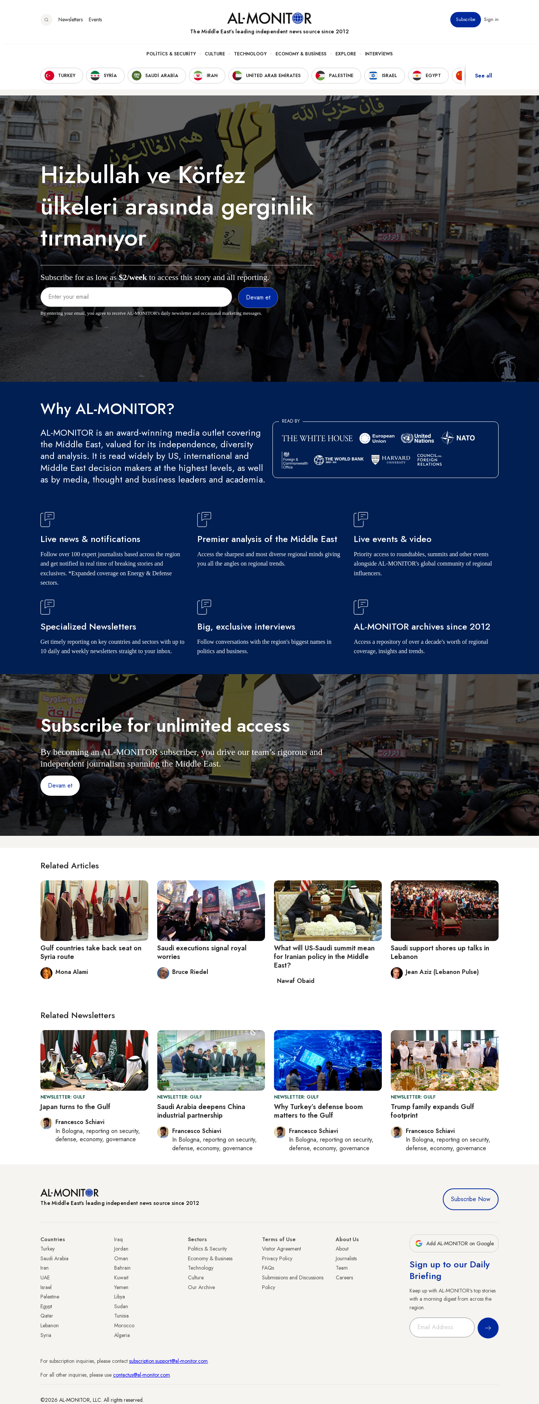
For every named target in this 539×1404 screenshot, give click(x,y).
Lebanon (49, 1325)
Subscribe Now (470, 1199)
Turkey (47, 1248)
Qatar (46, 1315)
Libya (119, 1296)
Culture (215, 56)
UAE (45, 1277)
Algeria (122, 1335)
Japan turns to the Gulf (75, 1107)
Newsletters (70, 22)
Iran (44, 1267)
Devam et (60, 785)
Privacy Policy (277, 1258)
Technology (250, 56)
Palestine (49, 1296)
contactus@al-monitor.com (141, 1375)
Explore (345, 56)
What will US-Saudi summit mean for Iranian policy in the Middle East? (324, 957)
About (342, 1248)
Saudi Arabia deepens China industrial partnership (201, 1111)
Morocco (124, 1325)
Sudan (121, 1306)
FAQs (268, 1267)
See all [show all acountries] (483, 78)
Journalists (346, 1258)
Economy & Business (300, 56)
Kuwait (121, 1277)
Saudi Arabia (54, 1258)
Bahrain (122, 1267)
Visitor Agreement (281, 1248)
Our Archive (201, 1287)
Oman (121, 1258)
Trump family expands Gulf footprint (432, 1111)
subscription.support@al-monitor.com (168, 1361)
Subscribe (465, 22)
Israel (46, 1287)
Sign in (491, 22)
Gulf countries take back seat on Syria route (90, 952)
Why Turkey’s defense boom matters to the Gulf (318, 1111)
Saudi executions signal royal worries (202, 952)
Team (342, 1267)
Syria (45, 1335)
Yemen (121, 1287)
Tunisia (121, 1315)
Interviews (379, 56)
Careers (344, 1277)
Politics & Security (171, 56)
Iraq (118, 1239)
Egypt (46, 1306)
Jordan (121, 1248)
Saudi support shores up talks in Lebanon (440, 952)
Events (95, 22)
